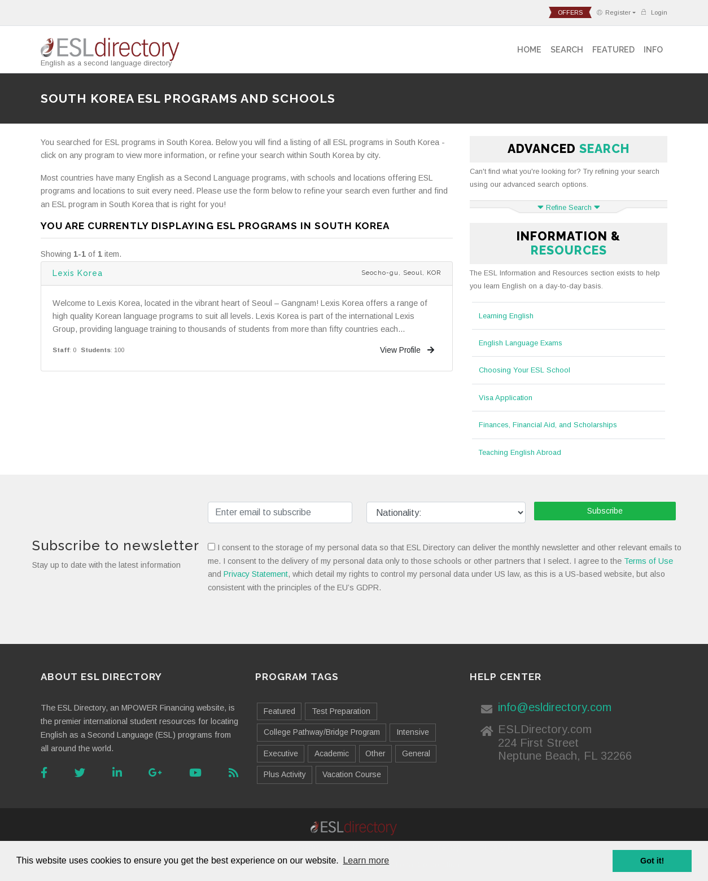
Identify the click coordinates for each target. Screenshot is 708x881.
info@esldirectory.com (554, 707)
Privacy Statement (256, 573)
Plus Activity (285, 774)
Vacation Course (351, 774)
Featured (613, 49)
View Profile (407, 349)
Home (529, 49)
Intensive (412, 732)
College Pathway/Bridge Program (322, 732)
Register (613, 12)
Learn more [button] (366, 860)
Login (653, 12)
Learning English (506, 316)
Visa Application (505, 397)
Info (653, 49)
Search (566, 49)
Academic (331, 753)
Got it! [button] (652, 860)
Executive (281, 753)
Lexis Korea (78, 273)
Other (375, 753)
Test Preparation (341, 711)
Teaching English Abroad (520, 452)
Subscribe (605, 510)
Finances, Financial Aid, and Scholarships (548, 424)
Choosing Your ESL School (524, 370)
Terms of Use (648, 561)
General (416, 753)
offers (570, 12)
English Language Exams (520, 343)
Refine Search (568, 207)
